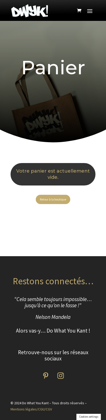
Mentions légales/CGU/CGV (31, 409)
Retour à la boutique (53, 199)
